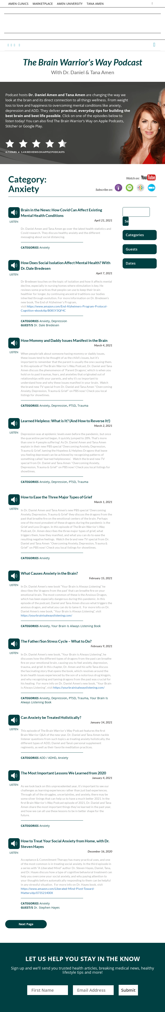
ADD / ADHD (47, 758)
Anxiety (44, 247)
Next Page (26, 924)
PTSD (72, 405)
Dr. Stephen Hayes (47, 907)
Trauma (83, 405)
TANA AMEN (95, 4)
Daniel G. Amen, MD (82, 23)
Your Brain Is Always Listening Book (76, 626)
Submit (128, 990)
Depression (59, 321)
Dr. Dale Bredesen (46, 325)
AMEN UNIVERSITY (69, 4)
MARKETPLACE (43, 4)
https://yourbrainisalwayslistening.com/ (46, 615)
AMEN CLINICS (18, 4)
